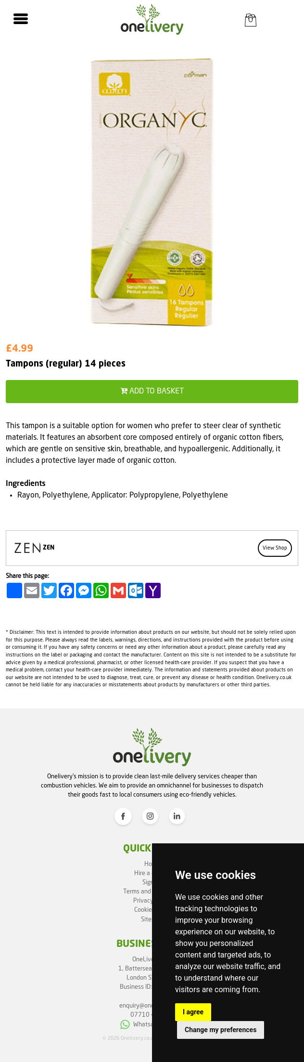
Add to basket (152, 391)
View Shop (275, 548)
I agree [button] (193, 1012)
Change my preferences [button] (220, 1030)
